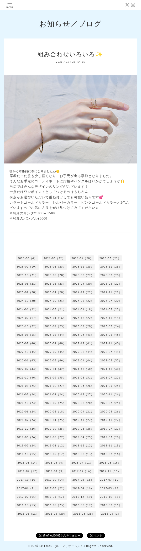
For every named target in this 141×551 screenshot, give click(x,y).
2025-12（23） (83, 266)
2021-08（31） (83, 377)
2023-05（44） (55, 334)
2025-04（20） (83, 283)
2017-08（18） (83, 479)
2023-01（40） (55, 343)
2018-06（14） (28, 462)
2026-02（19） (27, 266)
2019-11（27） (111, 420)
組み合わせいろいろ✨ (70, 54)
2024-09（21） (55, 300)
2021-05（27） (55, 386)
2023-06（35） (27, 334)
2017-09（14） (55, 479)
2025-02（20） (27, 292)
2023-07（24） (111, 326)
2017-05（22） (55, 488)
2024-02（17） (27, 318)
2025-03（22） (111, 283)
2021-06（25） (27, 386)
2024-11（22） (111, 292)
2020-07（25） (111, 403)
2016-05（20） (56, 513)
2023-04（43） (83, 334)
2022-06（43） (27, 360)
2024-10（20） (27, 300)
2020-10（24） (27, 403)
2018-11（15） (111, 445)
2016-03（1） (111, 513)
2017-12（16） (82, 471)
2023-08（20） (83, 326)
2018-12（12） (83, 445)
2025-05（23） (55, 283)
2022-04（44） (83, 360)
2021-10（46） (27, 377)
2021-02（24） (27, 394)
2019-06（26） (27, 437)
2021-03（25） (111, 386)
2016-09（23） (55, 505)
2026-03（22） (110, 258)
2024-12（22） (83, 292)
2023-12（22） (83, 318)
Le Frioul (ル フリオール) (59, 546)
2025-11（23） (111, 266)
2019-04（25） (83, 437)
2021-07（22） (111, 377)
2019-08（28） (83, 428)
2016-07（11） (111, 505)
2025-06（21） (27, 283)
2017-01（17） (55, 496)
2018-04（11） (82, 462)
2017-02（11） (27, 496)
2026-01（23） (55, 266)
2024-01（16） (55, 318)
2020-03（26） (111, 411)
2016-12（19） (83, 496)
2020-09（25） (55, 403)
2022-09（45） (55, 352)
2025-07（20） (111, 275)
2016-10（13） (27, 505)
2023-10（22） (27, 326)
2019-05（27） (55, 437)
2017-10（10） (27, 479)
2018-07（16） (111, 454)
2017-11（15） (109, 471)
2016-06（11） (28, 513)
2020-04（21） (83, 411)
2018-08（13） (83, 454)
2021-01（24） (55, 394)
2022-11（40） (111, 343)
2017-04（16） (83, 488)
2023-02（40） (27, 343)
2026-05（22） (54, 258)
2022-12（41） (83, 343)
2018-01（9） (55, 471)
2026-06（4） (27, 258)
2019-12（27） (83, 420)
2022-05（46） (55, 360)
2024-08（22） (83, 300)
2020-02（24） (27, 420)
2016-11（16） (111, 496)
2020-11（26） (111, 394)
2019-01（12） (55, 445)
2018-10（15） (27, 454)
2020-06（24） (27, 411)
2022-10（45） (27, 352)
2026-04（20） (82, 258)
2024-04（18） (83, 309)
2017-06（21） (27, 488)
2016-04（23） (84, 513)
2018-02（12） (28, 471)
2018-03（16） (110, 462)
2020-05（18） (55, 411)
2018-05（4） (55, 462)
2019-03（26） (111, 437)
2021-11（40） (111, 369)
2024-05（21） (55, 309)
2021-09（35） (55, 377)
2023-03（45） (111, 334)
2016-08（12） (83, 505)
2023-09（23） (55, 326)
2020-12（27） (83, 394)
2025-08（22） (83, 275)
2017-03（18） (110, 488)
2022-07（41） (111, 352)
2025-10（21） (27, 275)
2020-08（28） (83, 403)
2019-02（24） (27, 445)
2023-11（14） (111, 318)
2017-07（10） (110, 479)
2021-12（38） (83, 369)
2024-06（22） (27, 309)
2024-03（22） (111, 309)
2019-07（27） (111, 428)
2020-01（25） (55, 420)
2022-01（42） (55, 369)
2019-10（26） (27, 428)
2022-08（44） (83, 352)
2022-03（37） (111, 360)
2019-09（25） (55, 428)
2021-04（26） (83, 386)
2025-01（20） (55, 292)
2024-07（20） (111, 300)
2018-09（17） (55, 454)
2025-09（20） (55, 275)
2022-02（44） (27, 369)
